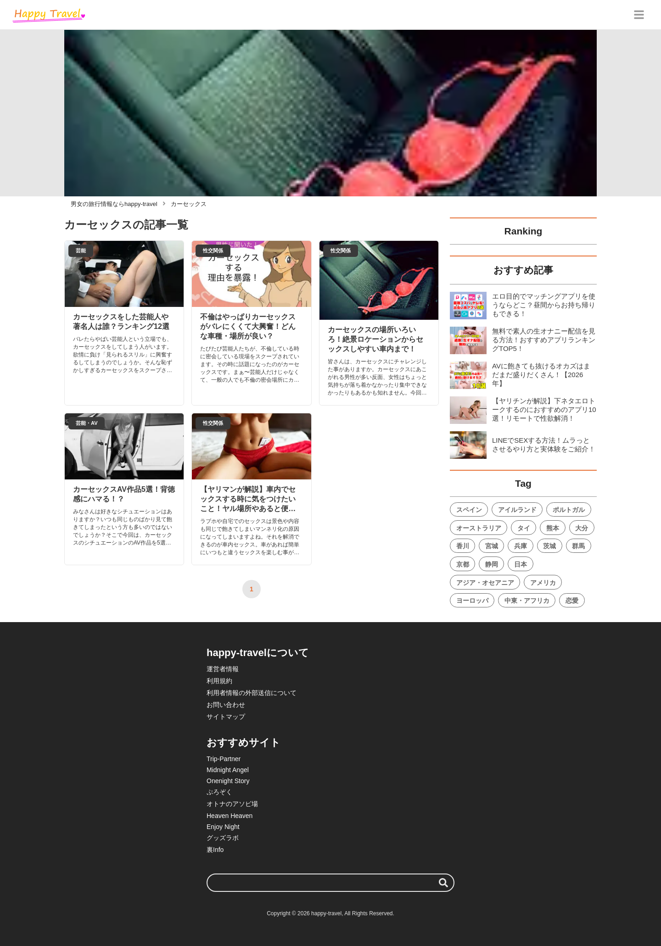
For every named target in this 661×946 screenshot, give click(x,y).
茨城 (549, 546)
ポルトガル (569, 509)
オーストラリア (478, 528)
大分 (581, 528)
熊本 (552, 528)
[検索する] (443, 882)
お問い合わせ (226, 704)
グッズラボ (223, 837)
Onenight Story (228, 781)
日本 (520, 564)
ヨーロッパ (472, 600)
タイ (523, 528)
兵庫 (520, 546)
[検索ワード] (330, 882)
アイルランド (517, 509)
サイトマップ (226, 716)
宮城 (491, 546)
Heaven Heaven (229, 815)
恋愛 (572, 600)
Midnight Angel (228, 769)
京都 (462, 564)
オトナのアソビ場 (232, 803)
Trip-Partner (224, 758)
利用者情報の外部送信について (252, 692)
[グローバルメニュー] (639, 15)
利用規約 (219, 680)
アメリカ (543, 582)
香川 (462, 546)
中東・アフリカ (526, 600)
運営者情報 (223, 669)
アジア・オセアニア (485, 582)
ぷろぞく (219, 792)
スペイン (469, 509)
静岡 (491, 564)
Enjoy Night (223, 826)
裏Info (215, 849)
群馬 (578, 546)
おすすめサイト (243, 742)
